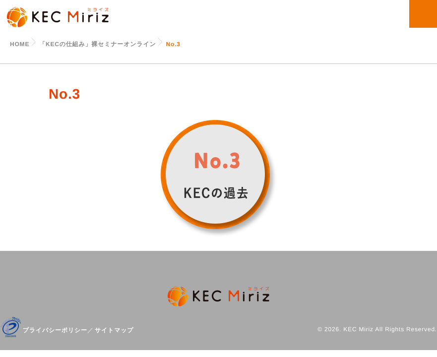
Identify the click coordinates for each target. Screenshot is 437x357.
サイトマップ (114, 330)
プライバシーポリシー (55, 330)
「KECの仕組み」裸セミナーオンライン (97, 44)
